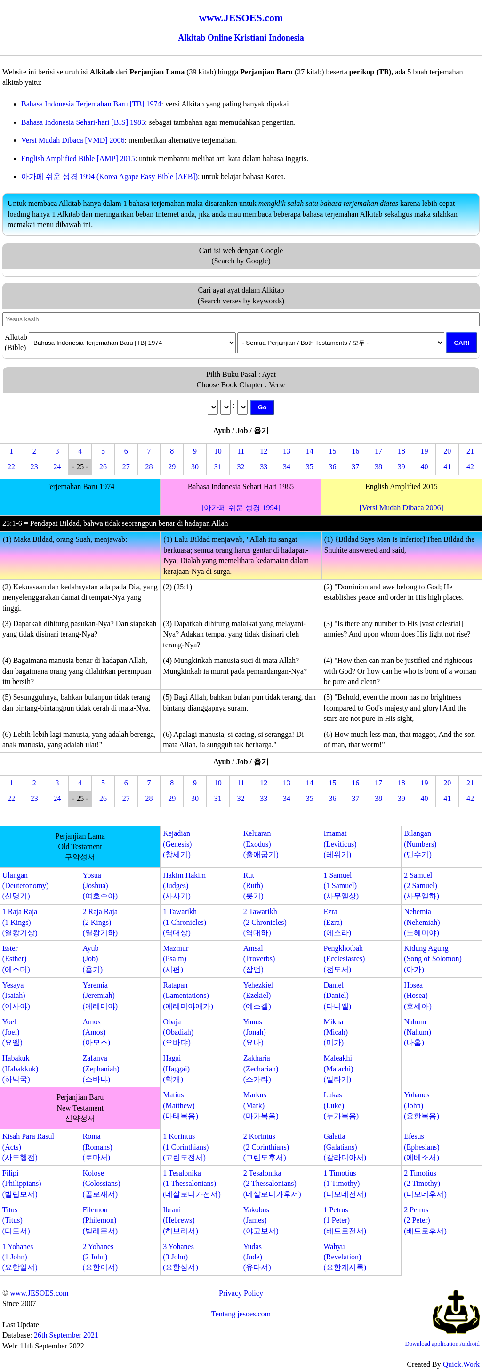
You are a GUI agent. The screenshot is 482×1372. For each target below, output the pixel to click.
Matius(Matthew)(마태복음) (180, 1105)
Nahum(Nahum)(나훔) (417, 1032)
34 (286, 467)
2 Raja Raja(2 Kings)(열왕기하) (100, 922)
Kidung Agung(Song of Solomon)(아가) (433, 958)
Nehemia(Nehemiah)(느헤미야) (422, 922)
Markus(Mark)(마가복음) (261, 1105)
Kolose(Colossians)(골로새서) (101, 1183)
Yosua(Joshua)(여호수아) (100, 885)
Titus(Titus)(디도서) (16, 1220)
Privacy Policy (241, 1293)
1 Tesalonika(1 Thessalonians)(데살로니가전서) (192, 1183)
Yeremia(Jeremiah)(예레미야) (100, 995)
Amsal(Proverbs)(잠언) (259, 958)
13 (286, 451)
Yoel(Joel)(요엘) (12, 1032)
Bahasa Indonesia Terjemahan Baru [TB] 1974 (91, 104)
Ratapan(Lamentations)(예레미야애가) (188, 995)
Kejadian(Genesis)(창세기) (177, 843)
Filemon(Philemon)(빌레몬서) (100, 1220)
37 (355, 467)
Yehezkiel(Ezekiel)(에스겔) (258, 995)
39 (401, 467)
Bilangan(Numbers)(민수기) (420, 843)
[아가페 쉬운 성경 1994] (240, 508)
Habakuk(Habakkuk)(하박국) (20, 1068)
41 (447, 467)
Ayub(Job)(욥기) (92, 958)
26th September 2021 (66, 1335)
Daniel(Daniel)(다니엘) (337, 995)
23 (34, 467)
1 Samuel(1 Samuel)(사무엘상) (341, 885)
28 (149, 467)
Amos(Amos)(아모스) (96, 1032)
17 (378, 451)
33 (263, 467)
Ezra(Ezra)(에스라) (337, 922)
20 (447, 451)
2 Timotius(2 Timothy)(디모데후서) (425, 1183)
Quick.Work (461, 1364)
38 (378, 467)
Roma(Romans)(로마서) (97, 1146)
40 (424, 467)
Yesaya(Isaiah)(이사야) (16, 995)
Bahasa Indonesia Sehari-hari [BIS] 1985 (83, 122)
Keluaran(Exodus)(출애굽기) (261, 843)
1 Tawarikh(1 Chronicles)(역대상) (184, 922)
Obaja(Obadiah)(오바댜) (178, 1032)
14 (309, 451)
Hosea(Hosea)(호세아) (418, 995)
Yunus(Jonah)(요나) (254, 1032)
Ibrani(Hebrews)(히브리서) (180, 1220)
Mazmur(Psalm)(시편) (175, 958)
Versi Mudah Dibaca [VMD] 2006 (73, 140)
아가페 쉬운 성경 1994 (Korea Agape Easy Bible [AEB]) (109, 176)
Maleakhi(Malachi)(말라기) (338, 1068)
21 (470, 451)
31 (218, 467)
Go (262, 407)
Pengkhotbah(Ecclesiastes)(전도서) (344, 958)
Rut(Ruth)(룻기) (253, 885)
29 (172, 467)
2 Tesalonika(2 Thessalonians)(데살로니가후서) (272, 1183)
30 (195, 467)
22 (11, 467)
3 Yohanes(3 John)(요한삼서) (180, 1257)
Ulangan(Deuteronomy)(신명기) (25, 885)
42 (470, 467)
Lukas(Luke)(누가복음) (341, 1105)
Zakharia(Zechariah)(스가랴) (261, 1068)
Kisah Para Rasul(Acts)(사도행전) (28, 1146)
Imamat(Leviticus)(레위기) (339, 843)
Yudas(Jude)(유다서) (257, 1257)
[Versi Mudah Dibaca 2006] (401, 508)
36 (333, 467)
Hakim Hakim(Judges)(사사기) (184, 885)
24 (57, 467)
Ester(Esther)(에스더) (16, 958)
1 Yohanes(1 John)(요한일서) (20, 1257)
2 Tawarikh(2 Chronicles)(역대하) (265, 922)
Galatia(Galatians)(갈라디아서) (344, 1146)
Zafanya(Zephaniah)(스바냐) (100, 1068)
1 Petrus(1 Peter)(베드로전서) (344, 1220)
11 (240, 451)
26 (103, 467)
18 (401, 451)
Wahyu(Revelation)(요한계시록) (344, 1257)
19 (424, 451)
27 (126, 467)
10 (218, 451)
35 (309, 467)
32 (240, 467)
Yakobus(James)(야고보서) (261, 1220)
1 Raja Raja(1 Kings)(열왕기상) (20, 922)
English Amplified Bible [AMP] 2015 (78, 159)
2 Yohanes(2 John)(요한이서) (100, 1257)
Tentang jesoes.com (241, 1314)
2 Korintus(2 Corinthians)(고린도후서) (266, 1146)
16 (355, 451)
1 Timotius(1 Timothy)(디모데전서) (344, 1183)
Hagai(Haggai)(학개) (176, 1068)
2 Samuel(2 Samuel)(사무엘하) (421, 885)
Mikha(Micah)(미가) (335, 1032)
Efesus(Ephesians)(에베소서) (422, 1146)
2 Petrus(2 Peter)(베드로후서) (425, 1220)
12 (263, 451)
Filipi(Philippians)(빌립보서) (21, 1183)
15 (333, 451)
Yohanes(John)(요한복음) (421, 1105)
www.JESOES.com (39, 1293)
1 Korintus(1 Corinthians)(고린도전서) (186, 1146)
